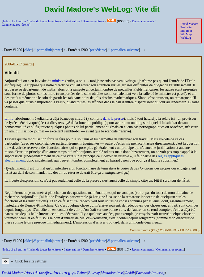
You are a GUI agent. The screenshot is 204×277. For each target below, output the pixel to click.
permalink (44, 50)
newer (57, 50)
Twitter (81, 273)
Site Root (186, 31)
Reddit (130, 273)
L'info (9, 118)
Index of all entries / (32, 21)
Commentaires (140, 230)
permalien (118, 50)
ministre (58, 81)
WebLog (185, 37)
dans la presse (113, 118)
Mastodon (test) (112, 273)
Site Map (186, 34)
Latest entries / (84, 21)
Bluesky (94, 273)
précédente (98, 50)
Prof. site (186, 27)
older (28, 50)
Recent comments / (158, 249)
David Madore (189, 24)
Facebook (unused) (150, 273)
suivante (132, 50)
